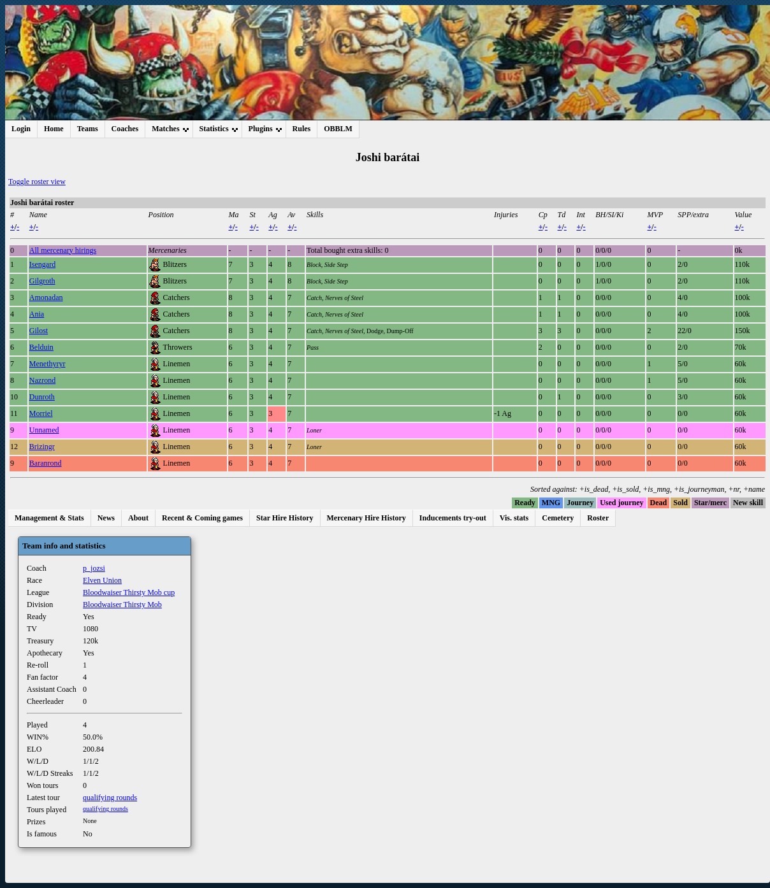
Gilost (38, 330)
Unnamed (44, 430)
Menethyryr (47, 363)
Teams (87, 128)
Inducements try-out (452, 517)
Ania (36, 314)
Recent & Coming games (202, 517)
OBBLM (338, 128)
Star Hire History (285, 517)
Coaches (125, 128)
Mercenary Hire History (366, 517)
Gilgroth (42, 280)
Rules (302, 128)
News (106, 517)
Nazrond (42, 380)
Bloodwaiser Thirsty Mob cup (129, 592)
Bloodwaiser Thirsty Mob (122, 604)
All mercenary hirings (62, 250)
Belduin (41, 347)
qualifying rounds (110, 797)
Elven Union (102, 580)
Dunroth (42, 396)
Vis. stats (514, 517)
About (138, 517)
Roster (598, 517)
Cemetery (558, 517)
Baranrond (45, 463)
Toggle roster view (37, 181)
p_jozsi (94, 568)
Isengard (42, 264)
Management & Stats (49, 517)
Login (21, 128)
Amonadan (46, 297)
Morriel (41, 413)
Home (54, 128)
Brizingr (42, 446)
